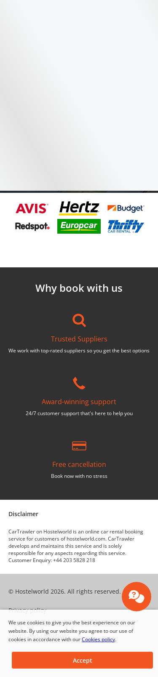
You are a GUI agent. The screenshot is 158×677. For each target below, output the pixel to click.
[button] (82, 660)
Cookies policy (98, 639)
